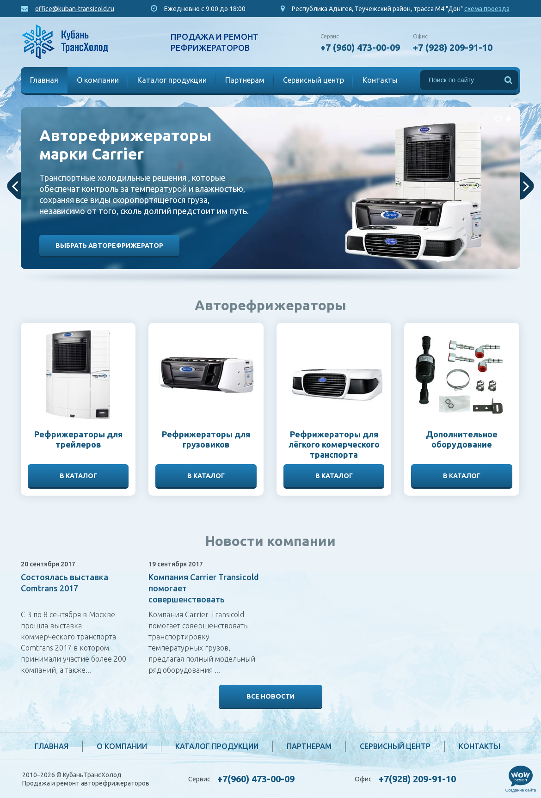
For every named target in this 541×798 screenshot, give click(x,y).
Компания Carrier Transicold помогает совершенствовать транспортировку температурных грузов (203, 599)
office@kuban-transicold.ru (74, 8)
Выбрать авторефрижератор (109, 245)
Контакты (380, 80)
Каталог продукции (172, 80)
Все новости (270, 696)
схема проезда (487, 8)
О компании (98, 80)
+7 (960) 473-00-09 (360, 47)
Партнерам (244, 80)
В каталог (78, 475)
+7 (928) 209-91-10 (452, 47)
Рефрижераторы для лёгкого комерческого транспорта (334, 444)
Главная (44, 80)
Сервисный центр (313, 80)
